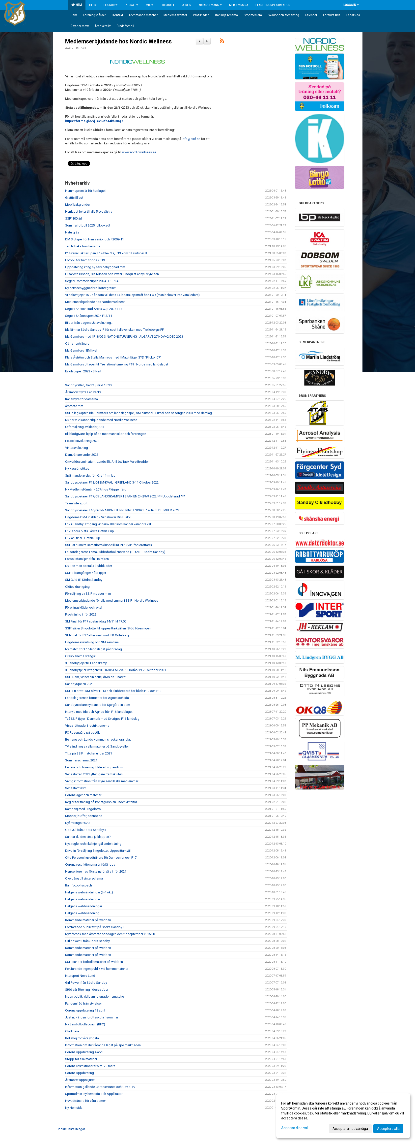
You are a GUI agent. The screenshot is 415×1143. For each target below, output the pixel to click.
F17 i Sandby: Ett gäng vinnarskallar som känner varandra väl (108, 524)
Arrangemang (210, 5)
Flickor (110, 5)
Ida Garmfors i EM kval (81, 350)
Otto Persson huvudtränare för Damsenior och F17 (101, 857)
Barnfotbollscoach (78, 885)
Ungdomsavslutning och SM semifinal (92, 642)
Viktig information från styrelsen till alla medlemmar (101, 781)
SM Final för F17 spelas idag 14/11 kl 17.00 (95, 621)
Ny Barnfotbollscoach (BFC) (85, 1024)
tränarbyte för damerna (81, 399)
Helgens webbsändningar (83, 906)
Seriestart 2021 (75, 788)
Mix (149, 5)
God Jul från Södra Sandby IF (86, 830)
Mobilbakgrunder (77, 204)
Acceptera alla (388, 1129)
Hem (76, 5)
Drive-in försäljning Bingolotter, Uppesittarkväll (98, 850)
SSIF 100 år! (73, 218)
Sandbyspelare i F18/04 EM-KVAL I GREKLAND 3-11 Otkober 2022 (112, 482)
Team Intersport (76, 503)
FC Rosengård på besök (82, 732)
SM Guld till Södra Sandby (83, 580)
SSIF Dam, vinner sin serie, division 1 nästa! (95, 677)
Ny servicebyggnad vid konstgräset (90, 288)
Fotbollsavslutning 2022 (82, 441)
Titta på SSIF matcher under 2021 (88, 753)
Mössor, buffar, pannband (83, 816)
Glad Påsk (72, 1031)
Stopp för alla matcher (81, 1059)
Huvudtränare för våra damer (85, 1101)
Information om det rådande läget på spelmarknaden (103, 1045)
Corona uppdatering (79, 1073)
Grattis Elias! (74, 197)
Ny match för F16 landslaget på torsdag (93, 649)
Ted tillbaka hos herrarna (82, 246)
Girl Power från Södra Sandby (86, 982)
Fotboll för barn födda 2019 (85, 260)
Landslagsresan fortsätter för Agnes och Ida (97, 698)
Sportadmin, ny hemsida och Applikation (94, 1094)
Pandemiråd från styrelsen (83, 1003)
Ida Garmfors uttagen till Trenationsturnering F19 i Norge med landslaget (116, 364)
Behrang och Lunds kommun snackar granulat (98, 739)
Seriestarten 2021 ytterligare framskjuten (94, 774)
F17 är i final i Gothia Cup (82, 538)
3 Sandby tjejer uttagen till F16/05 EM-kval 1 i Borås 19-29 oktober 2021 (115, 670)
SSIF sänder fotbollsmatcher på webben (94, 962)
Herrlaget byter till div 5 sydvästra (88, 211)
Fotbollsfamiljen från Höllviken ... (88, 559)
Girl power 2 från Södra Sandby (87, 941)
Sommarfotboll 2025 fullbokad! (87, 225)
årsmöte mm (74, 406)
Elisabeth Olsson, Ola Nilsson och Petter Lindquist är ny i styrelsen (112, 274)
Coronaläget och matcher (83, 795)
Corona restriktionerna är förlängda (90, 864)
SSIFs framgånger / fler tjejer (85, 573)
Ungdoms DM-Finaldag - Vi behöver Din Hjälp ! (98, 517)
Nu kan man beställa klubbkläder (88, 566)
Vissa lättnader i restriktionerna (87, 725)
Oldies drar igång (77, 586)
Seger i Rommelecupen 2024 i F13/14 (91, 281)
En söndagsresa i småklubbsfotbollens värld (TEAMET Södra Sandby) (115, 552)
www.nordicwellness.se (139, 152)
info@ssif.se (191, 139)
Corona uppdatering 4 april (84, 1052)
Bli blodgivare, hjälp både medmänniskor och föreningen (105, 434)
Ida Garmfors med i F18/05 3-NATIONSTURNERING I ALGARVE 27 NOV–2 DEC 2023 (124, 336)
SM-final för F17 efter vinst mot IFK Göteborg (97, 635)
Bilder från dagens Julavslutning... (89, 323)
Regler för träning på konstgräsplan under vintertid (101, 802)
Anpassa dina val (294, 1128)
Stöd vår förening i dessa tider (86, 989)
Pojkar (131, 5)
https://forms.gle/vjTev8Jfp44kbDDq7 (94, 121)
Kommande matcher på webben (88, 920)
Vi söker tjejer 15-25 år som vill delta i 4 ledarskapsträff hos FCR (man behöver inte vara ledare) (132, 295)
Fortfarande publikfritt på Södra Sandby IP (95, 927)
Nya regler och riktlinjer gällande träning (93, 844)
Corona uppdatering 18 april (85, 1010)
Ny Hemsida (74, 1108)
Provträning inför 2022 (80, 614)
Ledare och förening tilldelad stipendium (94, 767)
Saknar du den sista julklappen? (88, 837)
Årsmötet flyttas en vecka (83, 392)
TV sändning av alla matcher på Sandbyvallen (97, 746)
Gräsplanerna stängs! (80, 656)
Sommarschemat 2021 (81, 760)
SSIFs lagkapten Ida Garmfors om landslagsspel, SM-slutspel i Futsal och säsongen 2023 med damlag (138, 413)
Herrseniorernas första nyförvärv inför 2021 (95, 871)
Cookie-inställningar (70, 1129)
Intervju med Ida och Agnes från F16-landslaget (99, 712)
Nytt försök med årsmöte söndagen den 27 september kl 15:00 (110, 934)
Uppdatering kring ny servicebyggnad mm (95, 267)
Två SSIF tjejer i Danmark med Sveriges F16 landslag (102, 718)
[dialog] (343, 1115)
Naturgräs (72, 232)
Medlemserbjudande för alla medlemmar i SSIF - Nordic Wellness (111, 600)
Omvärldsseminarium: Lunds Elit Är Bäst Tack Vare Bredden (107, 461)
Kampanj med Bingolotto (83, 809)
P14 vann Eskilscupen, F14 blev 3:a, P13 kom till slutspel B (106, 253)
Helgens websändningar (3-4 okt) (89, 892)
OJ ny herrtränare (77, 343)
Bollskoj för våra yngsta (82, 1038)
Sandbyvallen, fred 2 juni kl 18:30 (88, 385)
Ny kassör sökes (77, 468)
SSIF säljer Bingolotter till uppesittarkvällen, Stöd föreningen (108, 628)
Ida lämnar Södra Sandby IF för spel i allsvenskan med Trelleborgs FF (114, 329)
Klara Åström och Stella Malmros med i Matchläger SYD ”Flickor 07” (113, 357)
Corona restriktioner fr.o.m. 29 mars (90, 1066)
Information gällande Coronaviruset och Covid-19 (100, 1087)
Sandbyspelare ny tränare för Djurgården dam (97, 705)
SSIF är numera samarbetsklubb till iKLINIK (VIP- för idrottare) (108, 545)
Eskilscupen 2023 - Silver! (83, 371)
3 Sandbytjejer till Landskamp (86, 663)
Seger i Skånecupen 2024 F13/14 (88, 316)
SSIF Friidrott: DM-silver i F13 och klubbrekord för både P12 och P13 (113, 691)
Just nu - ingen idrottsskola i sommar (91, 1017)
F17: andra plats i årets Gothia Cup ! (90, 531)
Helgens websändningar (82, 899)
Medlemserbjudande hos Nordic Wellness (118, 41)
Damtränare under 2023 (81, 455)
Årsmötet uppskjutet (80, 1080)
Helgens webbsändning (82, 913)
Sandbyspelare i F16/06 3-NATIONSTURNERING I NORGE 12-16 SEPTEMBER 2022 (122, 510)
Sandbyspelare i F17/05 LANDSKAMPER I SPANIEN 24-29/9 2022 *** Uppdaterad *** (125, 496)
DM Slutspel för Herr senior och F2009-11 (94, 239)
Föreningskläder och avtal (83, 607)
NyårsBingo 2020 (77, 823)
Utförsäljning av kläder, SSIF (85, 427)
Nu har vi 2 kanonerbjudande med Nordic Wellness (101, 420)
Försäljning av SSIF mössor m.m (88, 593)
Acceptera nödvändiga (350, 1129)
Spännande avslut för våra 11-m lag (90, 475)
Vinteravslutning (76, 448)
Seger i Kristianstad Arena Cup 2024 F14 (93, 309)
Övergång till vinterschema (84, 878)
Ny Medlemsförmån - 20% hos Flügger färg (95, 489)
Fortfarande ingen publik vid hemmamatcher (96, 969)
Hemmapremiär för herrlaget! (85, 191)
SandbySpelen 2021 (79, 684)
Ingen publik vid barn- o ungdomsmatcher (95, 996)
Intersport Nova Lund (80, 976)
